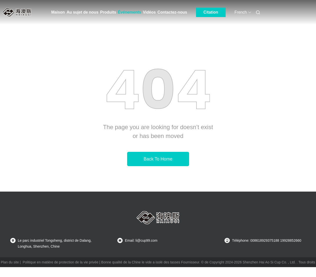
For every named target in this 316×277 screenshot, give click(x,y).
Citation (210, 12)
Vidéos (149, 12)
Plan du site (10, 262)
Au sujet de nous (83, 12)
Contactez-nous (172, 12)
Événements (129, 12)
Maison (58, 12)
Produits (108, 12)
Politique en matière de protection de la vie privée (61, 262)
